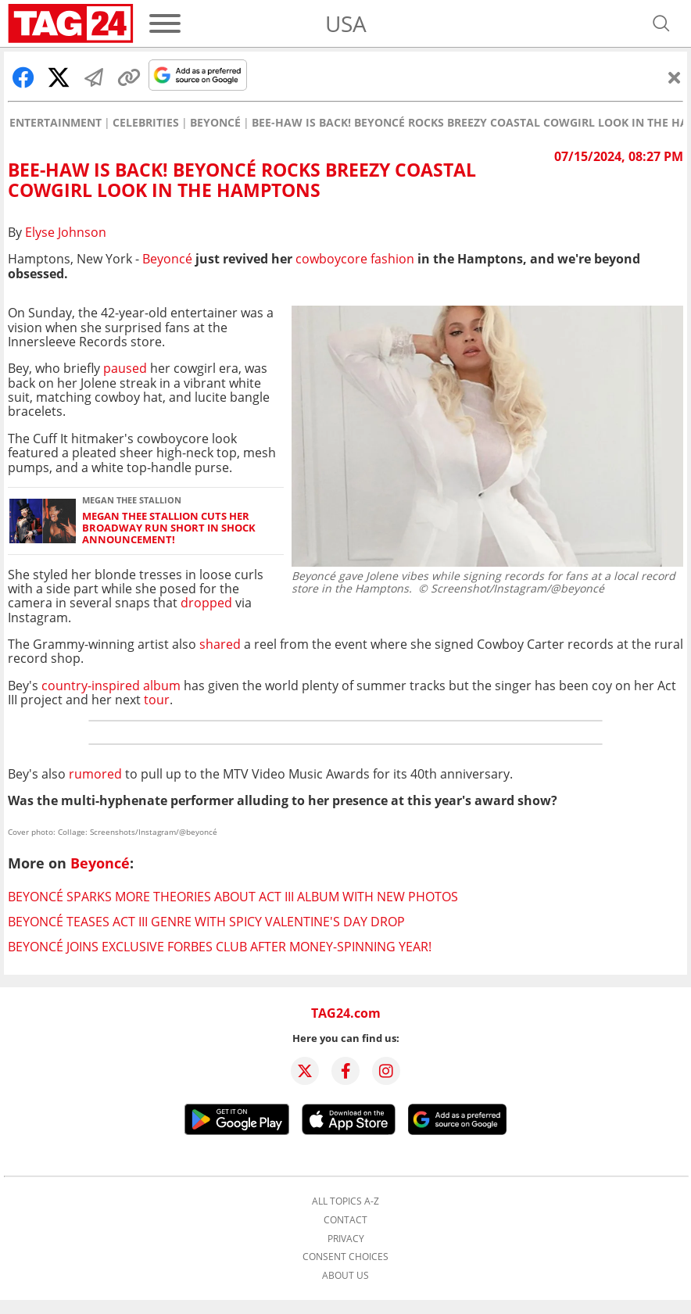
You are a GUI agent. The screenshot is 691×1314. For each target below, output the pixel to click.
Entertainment (55, 122)
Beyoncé (215, 122)
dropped (206, 602)
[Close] (674, 77)
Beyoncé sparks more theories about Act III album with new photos (233, 896)
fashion (354, 258)
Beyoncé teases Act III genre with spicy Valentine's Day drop (206, 921)
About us (345, 1275)
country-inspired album (111, 685)
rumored (95, 773)
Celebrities (146, 122)
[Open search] (661, 23)
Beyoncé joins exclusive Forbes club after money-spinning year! (219, 946)
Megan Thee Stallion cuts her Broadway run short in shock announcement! (169, 528)
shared (220, 644)
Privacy (346, 1238)
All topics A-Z (345, 1201)
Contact (345, 1220)
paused (125, 368)
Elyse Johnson (65, 232)
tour (157, 699)
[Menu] (165, 23)
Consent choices (345, 1256)
